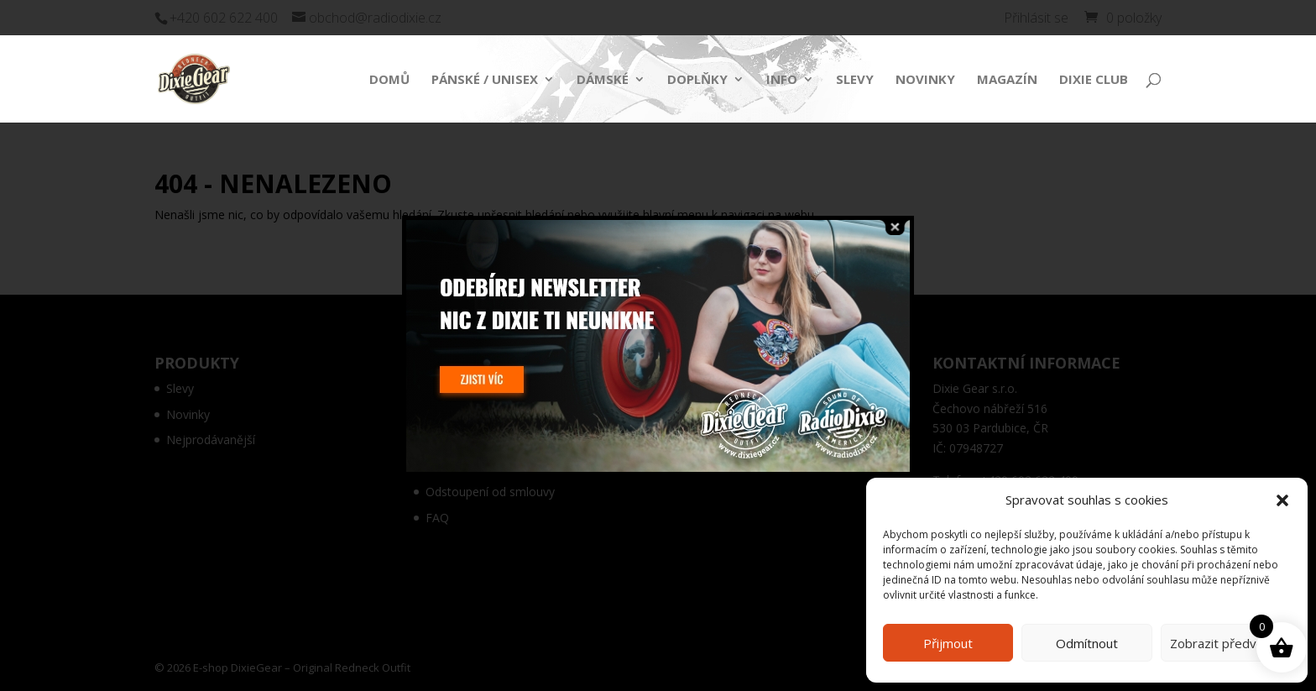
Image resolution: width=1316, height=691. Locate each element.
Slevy (855, 80)
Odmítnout (1087, 643)
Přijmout (948, 643)
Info (781, 80)
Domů (389, 80)
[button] (1282, 500)
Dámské (603, 80)
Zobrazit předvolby (1225, 643)
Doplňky (697, 80)
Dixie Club (1093, 80)
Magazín (1007, 80)
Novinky (925, 80)
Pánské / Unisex (484, 80)
